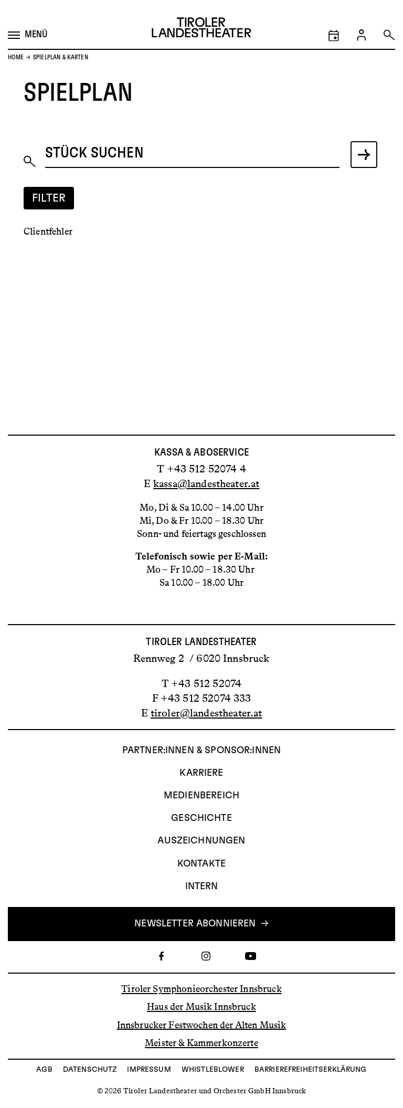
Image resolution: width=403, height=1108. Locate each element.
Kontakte (201, 864)
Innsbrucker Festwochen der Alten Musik (202, 1024)
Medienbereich (201, 795)
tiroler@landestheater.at (206, 712)
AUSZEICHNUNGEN (201, 841)
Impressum (149, 1069)
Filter (49, 198)
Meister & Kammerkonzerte (201, 1043)
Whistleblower (213, 1069)
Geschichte (201, 818)
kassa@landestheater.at (206, 483)
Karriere (201, 773)
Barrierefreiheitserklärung (310, 1069)
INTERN (201, 886)
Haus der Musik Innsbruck (201, 1006)
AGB (44, 1069)
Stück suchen (94, 152)
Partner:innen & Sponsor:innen (201, 750)
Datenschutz (90, 1069)
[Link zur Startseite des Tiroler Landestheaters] (201, 29)
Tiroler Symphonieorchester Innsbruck (201, 989)
